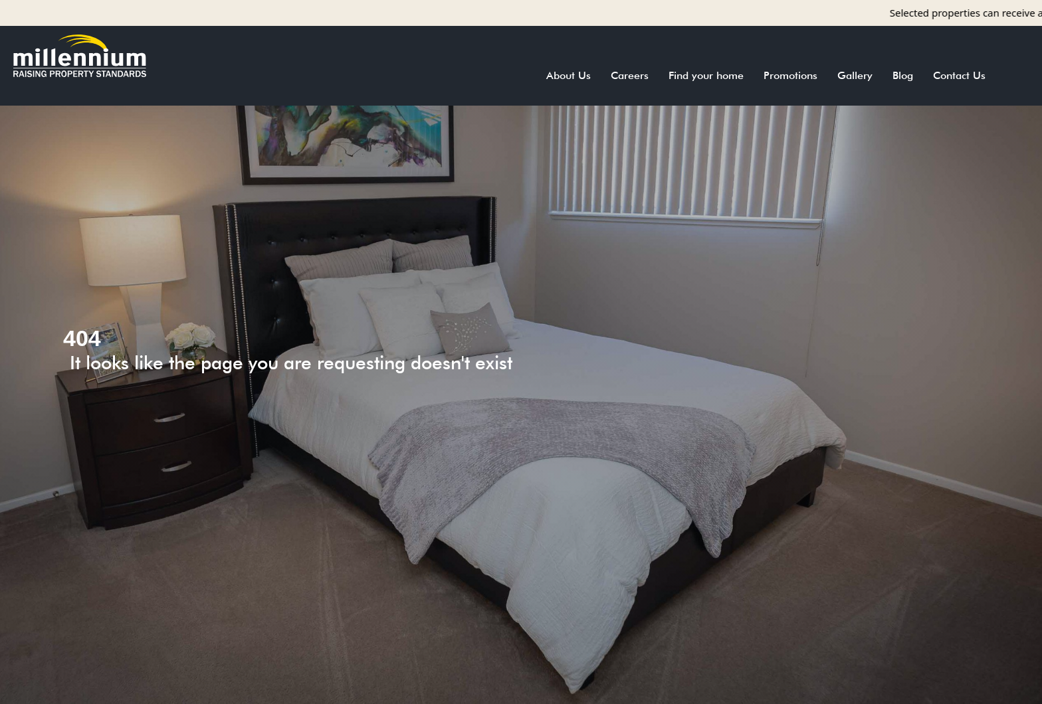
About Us (568, 75)
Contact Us (959, 75)
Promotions (790, 75)
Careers (630, 75)
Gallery (855, 75)
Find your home (706, 75)
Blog (902, 75)
